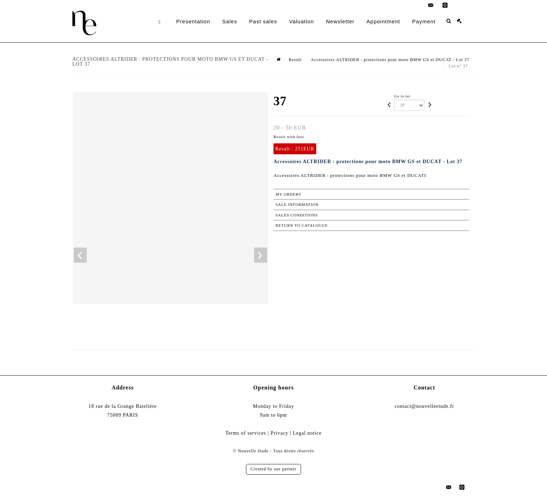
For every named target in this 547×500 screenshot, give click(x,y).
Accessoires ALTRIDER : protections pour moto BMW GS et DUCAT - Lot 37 (389, 59)
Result (295, 59)
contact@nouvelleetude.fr (424, 406)
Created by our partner (273, 468)
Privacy (279, 433)
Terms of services (246, 433)
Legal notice (307, 433)
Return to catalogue (302, 225)
